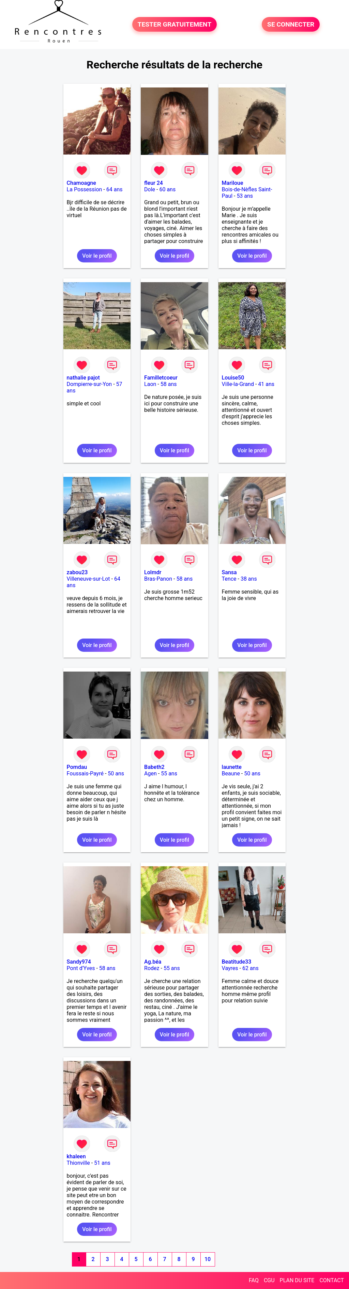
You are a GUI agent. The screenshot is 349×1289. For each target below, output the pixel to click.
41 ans (266, 384)
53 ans (245, 196)
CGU (269, 1280)
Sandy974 (79, 961)
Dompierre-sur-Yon (89, 384)
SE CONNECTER (290, 24)
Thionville (78, 1163)
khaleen (76, 1156)
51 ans (102, 1163)
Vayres (230, 968)
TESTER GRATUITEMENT (175, 24)
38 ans (249, 579)
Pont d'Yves (81, 968)
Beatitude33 (237, 961)
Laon (150, 384)
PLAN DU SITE (297, 1280)
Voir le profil (96, 256)
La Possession (84, 189)
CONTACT (331, 1280)
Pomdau (77, 767)
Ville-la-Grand (238, 384)
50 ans (116, 773)
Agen (150, 773)
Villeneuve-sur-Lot (88, 579)
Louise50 (233, 377)
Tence (229, 579)
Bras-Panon (158, 579)
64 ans (114, 189)
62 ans (250, 968)
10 (207, 1259)
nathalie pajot (83, 377)
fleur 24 (153, 183)
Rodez (151, 968)
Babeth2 (154, 767)
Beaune (231, 773)
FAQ (254, 1280)
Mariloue (232, 183)
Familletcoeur (161, 377)
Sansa (229, 572)
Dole (149, 189)
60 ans (167, 189)
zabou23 (77, 572)
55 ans (169, 773)
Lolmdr (152, 572)
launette (232, 767)
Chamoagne (81, 183)
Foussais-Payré (85, 773)
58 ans (169, 384)
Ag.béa (152, 961)
